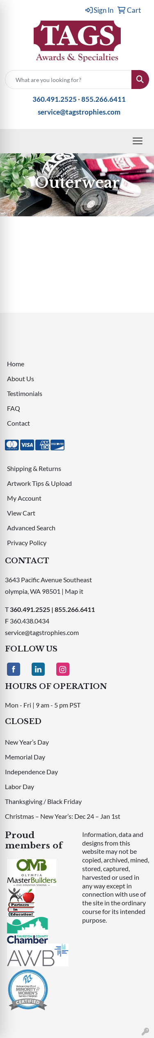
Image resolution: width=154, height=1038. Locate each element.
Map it (74, 591)
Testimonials (24, 393)
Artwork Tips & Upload (39, 483)
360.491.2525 (54, 99)
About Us (20, 378)
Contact (18, 423)
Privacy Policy (26, 542)
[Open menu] (137, 141)
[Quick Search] (68, 79)
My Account (24, 498)
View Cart (21, 513)
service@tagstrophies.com (79, 112)
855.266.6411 (103, 99)
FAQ (13, 408)
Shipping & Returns (34, 468)
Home (15, 364)
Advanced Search (31, 528)
